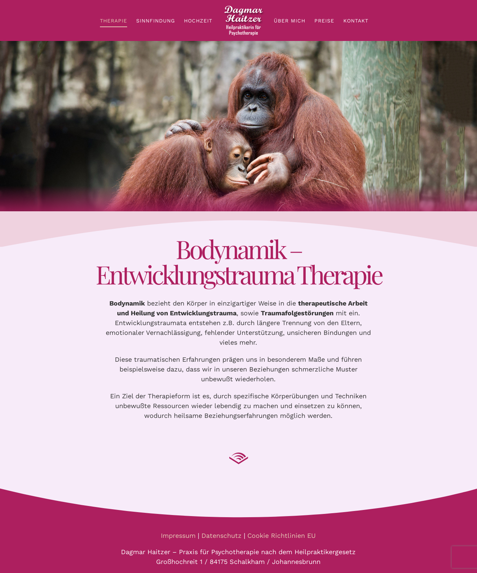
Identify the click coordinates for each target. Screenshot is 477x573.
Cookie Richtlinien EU (281, 535)
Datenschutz (221, 535)
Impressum (178, 535)
